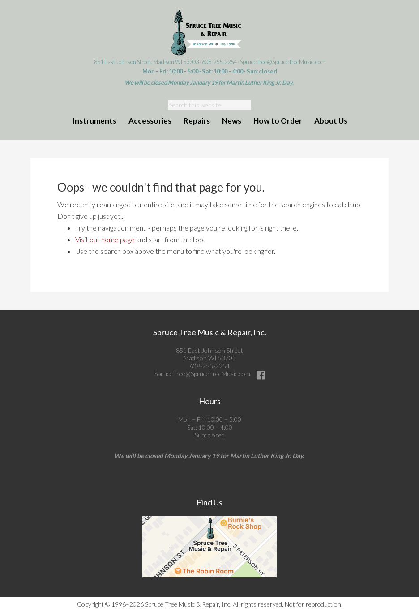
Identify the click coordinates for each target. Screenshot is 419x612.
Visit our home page (105, 239)
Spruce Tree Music (209, 32)
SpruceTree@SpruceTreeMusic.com (282, 61)
